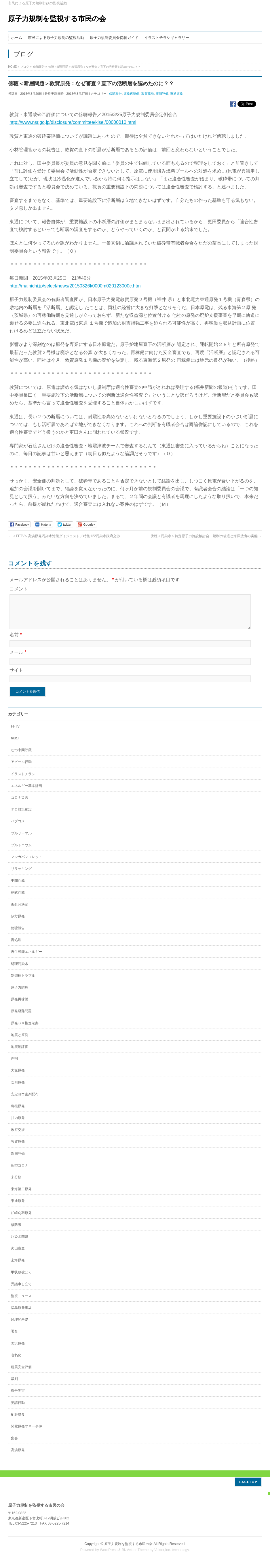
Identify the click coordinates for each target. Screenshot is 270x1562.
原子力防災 (19, 994)
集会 (14, 1445)
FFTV (15, 733)
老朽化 (16, 1362)
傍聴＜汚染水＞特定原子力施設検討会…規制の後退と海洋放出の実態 (206, 536)
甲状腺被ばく (21, 1279)
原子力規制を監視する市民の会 (57, 18)
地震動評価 (19, 1054)
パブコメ (18, 828)
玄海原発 (18, 1267)
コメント (18, 588)
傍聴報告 (115, 93)
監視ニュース (21, 1303)
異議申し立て (21, 1291)
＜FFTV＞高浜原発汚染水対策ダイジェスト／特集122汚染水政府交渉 (64, 536)
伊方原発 (18, 923)
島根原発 (18, 1113)
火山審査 (18, 1255)
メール (17, 659)
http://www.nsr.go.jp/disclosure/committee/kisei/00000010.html (72, 122)
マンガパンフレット (26, 864)
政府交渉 (18, 1137)
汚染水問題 (19, 1243)
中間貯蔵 (18, 887)
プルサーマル (21, 840)
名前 (15, 641)
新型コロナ (19, 1172)
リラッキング (21, 876)
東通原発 (176, 93)
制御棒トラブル (23, 982)
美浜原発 (18, 1350)
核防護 (16, 1232)
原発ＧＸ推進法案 (25, 1030)
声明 (14, 1065)
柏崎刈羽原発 (21, 1220)
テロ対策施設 (21, 816)
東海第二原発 (21, 1196)
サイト (16, 677)
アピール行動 (21, 769)
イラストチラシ (23, 781)
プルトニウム (21, 852)
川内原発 (18, 1125)
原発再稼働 (131, 93)
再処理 (16, 947)
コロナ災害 (19, 804)
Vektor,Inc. (162, 1550)
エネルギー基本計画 (26, 793)
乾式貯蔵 (18, 900)
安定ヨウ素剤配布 (25, 1101)
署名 (14, 1338)
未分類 (16, 1184)
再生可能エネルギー (26, 959)
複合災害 (18, 1398)
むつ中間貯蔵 (21, 757)
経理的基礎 (19, 1326)
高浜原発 (18, 1457)
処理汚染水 (19, 971)
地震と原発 (19, 1042)
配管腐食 (18, 1421)
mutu (15, 745)
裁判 (14, 1386)
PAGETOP (248, 1482)
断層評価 (162, 93)
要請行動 (18, 1410)
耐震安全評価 (21, 1374)
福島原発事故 (21, 1315)
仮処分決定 (19, 911)
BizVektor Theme (135, 1550)
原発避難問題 (21, 1018)
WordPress (108, 1550)
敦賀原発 (147, 93)
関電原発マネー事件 (26, 1433)
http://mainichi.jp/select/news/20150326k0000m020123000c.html (75, 285)
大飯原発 (18, 1077)
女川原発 (18, 1089)
